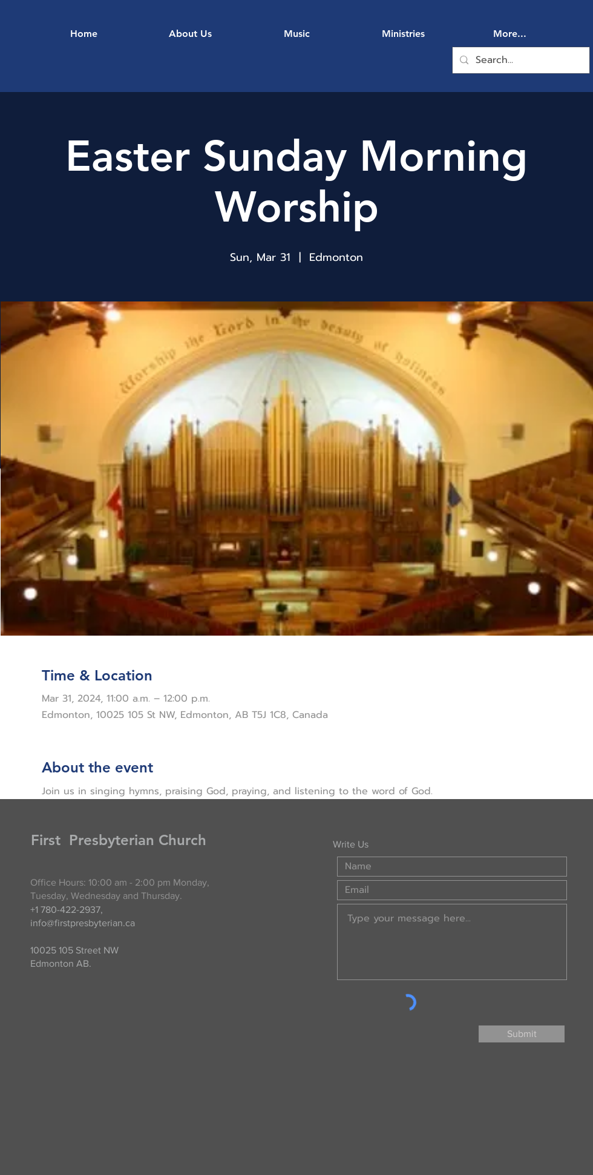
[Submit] (522, 1033)
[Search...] (520, 60)
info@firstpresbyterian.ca (82, 923)
